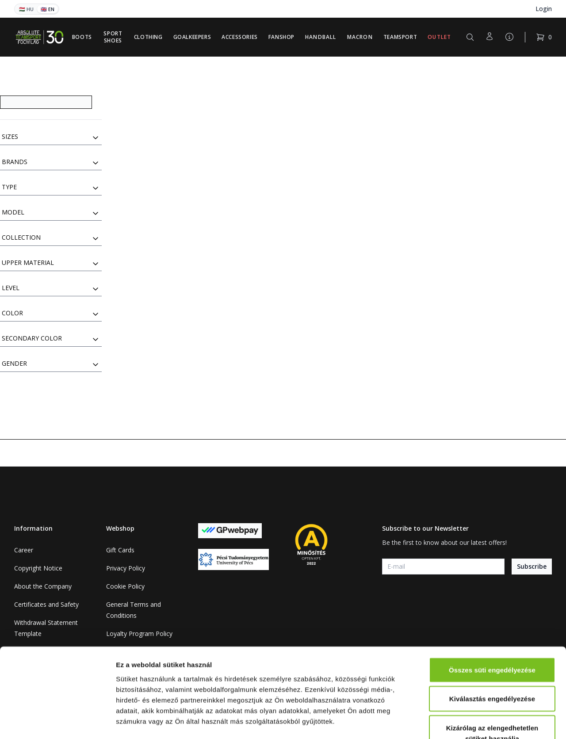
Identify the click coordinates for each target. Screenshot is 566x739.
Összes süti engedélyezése (492, 612)
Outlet (439, 37)
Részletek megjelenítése (502, 721)
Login (543, 8)
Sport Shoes (112, 37)
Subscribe (532, 566)
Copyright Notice (38, 568)
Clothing (148, 37)
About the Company (43, 586)
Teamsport (400, 37)
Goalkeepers (192, 37)
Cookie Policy (125, 586)
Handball (321, 37)
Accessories (240, 37)
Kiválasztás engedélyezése (492, 641)
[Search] (46, 102)
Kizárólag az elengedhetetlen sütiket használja (492, 675)
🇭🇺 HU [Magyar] (26, 9)
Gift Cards (120, 550)
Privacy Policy (125, 568)
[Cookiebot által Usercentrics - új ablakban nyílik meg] (57, 721)
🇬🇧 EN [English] (47, 9)
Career (23, 550)
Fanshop (281, 37)
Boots (82, 37)
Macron (360, 37)
